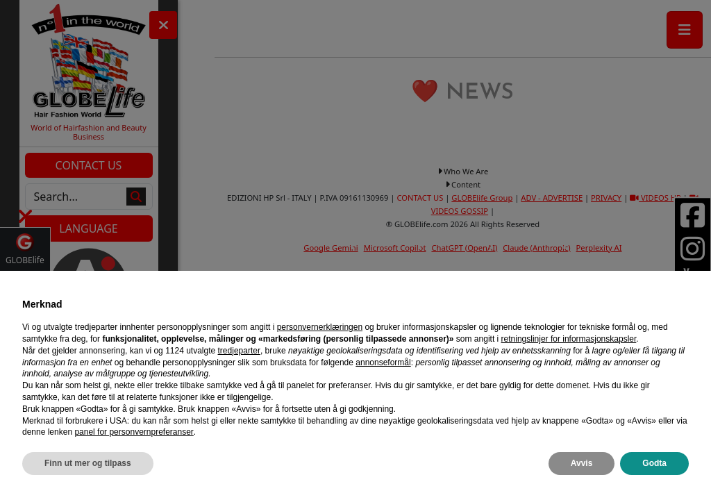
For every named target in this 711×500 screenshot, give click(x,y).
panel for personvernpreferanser (133, 432)
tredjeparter (239, 351)
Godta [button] (654, 463)
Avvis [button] (582, 463)
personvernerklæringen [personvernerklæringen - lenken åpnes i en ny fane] (319, 327)
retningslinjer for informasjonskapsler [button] (569, 339)
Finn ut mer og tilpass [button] (87, 463)
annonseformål (383, 362)
